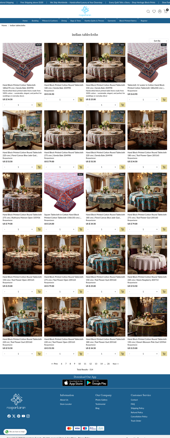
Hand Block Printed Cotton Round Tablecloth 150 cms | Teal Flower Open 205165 (22, 278)
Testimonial (100, 404)
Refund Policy (137, 412)
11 (85, 363)
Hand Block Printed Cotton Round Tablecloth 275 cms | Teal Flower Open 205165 (63, 278)
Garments (112, 21)
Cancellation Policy (139, 416)
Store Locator (66, 404)
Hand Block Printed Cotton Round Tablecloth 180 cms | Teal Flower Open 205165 (147, 154)
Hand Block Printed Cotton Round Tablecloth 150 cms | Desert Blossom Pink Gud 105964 (147, 340)
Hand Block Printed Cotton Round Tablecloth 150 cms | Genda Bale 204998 (105, 86)
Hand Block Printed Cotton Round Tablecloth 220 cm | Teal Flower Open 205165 (63, 340)
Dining (64, 21)
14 (101, 363)
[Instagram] (28, 416)
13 (96, 363)
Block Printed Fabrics (128, 21)
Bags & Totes (76, 21)
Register (144, 21)
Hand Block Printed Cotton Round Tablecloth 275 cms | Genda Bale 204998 (63, 154)
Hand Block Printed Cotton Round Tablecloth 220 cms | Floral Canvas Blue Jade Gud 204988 (22, 154)
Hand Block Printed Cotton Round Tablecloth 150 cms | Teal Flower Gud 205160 (105, 278)
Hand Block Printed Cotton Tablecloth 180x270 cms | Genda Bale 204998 (19, 86)
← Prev (54, 363)
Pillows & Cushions (50, 21)
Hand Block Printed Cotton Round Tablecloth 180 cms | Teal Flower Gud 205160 (105, 340)
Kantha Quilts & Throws (95, 21)
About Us (64, 400)
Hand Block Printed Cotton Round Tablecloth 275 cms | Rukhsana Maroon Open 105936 (22, 216)
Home (25, 21)
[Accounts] (160, 11)
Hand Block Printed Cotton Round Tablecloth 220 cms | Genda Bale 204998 (105, 154)
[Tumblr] (31, 416)
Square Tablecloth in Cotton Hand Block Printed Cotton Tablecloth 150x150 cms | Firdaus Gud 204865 (62, 216)
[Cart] (39, 104)
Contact (134, 400)
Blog (97, 408)
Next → (116, 364)
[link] (148, 11)
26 (108, 363)
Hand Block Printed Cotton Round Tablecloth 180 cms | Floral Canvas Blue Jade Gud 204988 (105, 216)
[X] (14, 416)
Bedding (36, 21)
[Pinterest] (18, 416)
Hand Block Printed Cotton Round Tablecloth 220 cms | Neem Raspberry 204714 (147, 278)
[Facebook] (9, 416)
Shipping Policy (137, 408)
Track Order (136, 421)
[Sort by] (158, 41)
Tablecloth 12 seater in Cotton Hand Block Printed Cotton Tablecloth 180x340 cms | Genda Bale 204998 (146, 86)
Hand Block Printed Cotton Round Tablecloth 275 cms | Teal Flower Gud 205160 (147, 216)
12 (90, 363)
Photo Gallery (101, 400)
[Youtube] (23, 416)
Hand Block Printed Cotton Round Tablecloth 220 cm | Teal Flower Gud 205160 (22, 340)
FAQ (133, 404)
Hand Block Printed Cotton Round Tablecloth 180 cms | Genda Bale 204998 (63, 86)
